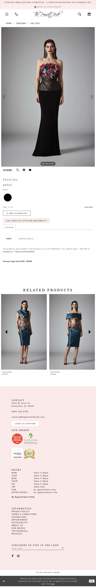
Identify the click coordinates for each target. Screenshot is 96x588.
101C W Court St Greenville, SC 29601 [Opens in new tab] (23, 405)
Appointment (20, 521)
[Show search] (79, 14)
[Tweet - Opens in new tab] (17, 170)
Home (9, 23)
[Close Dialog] (4, 583)
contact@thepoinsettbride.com (28, 418)
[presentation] (24, 333)
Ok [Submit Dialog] (91, 582)
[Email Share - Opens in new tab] (30, 170)
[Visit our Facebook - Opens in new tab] (13, 557)
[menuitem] (7, 14)
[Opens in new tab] (17, 440)
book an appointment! (25, 252)
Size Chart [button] (88, 207)
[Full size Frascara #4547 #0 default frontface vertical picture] (48, 97)
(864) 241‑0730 (20, 413)
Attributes (9, 228)
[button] (7, 14)
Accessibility (20, 524)
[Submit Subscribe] (65, 550)
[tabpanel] (48, 97)
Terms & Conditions (24, 516)
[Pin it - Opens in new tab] (24, 170)
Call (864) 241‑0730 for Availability (27, 222)
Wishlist (17, 535)
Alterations (19, 518)
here (52, 585)
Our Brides (18, 529)
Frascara (21, 23)
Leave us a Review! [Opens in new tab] (26, 425)
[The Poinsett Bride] (48, 14)
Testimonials (20, 532)
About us (17, 527)
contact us (7, 252)
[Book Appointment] (48, 7)
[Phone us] (16, 14)
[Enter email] (39, 550)
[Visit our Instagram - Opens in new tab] (18, 557)
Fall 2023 (35, 23)
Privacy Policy (21, 513)
